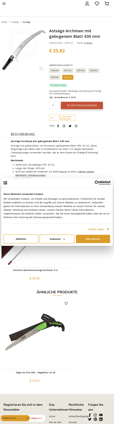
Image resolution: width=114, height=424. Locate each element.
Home (4, 28)
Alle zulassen (93, 239)
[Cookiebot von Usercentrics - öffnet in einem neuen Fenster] (96, 182)
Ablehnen (21, 239)
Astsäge (27, 28)
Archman (88, 49)
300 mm (80, 77)
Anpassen (57, 239)
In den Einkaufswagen (82, 112)
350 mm (54, 83)
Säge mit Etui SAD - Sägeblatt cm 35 (35, 378)
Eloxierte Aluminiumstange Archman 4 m (35, 276)
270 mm (67, 77)
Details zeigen (96, 229)
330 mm (93, 77)
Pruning (14, 28)
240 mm (54, 77)
